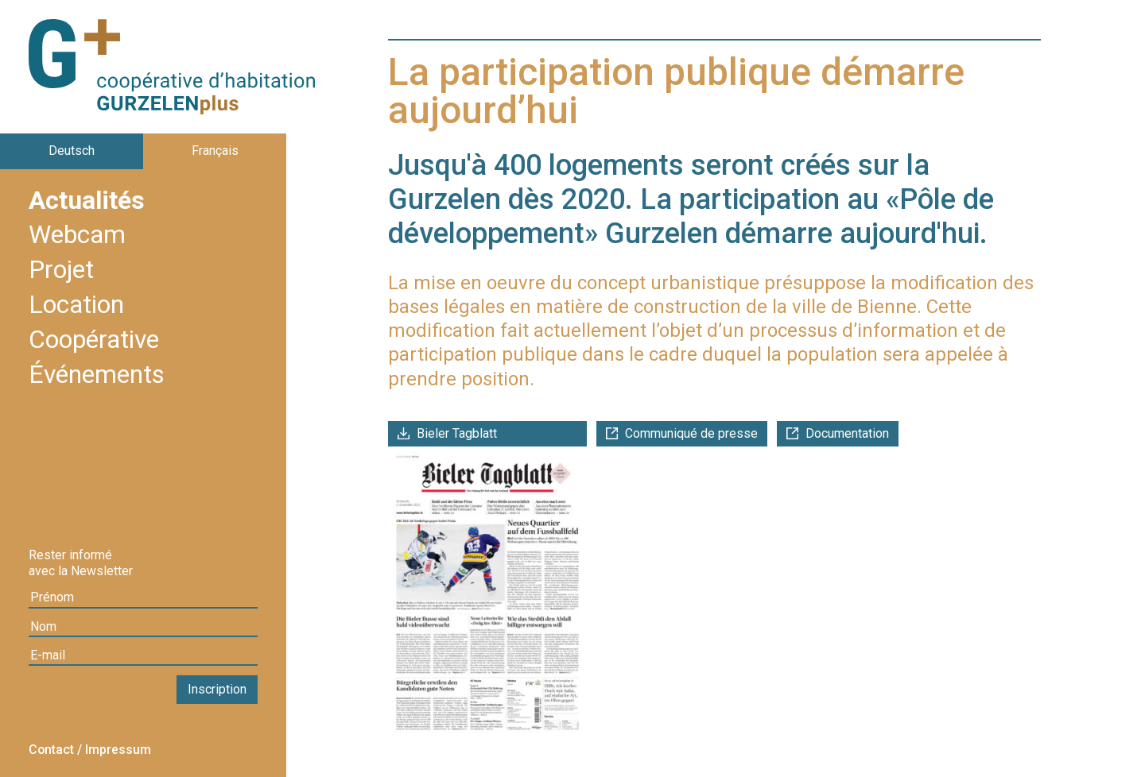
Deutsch (72, 150)
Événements (97, 375)
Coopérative (94, 340)
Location (76, 305)
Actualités (87, 201)
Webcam (77, 235)
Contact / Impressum (90, 749)
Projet (61, 270)
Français (215, 150)
